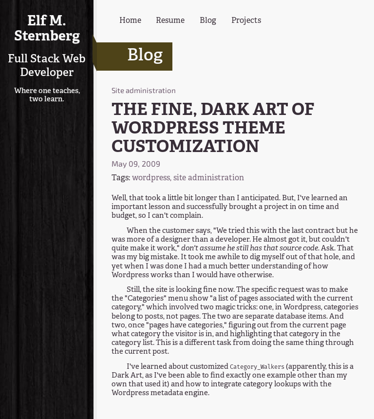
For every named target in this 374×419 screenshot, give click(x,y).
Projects (246, 21)
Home (130, 21)
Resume (170, 21)
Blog (208, 21)
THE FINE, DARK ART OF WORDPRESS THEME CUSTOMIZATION (213, 129)
